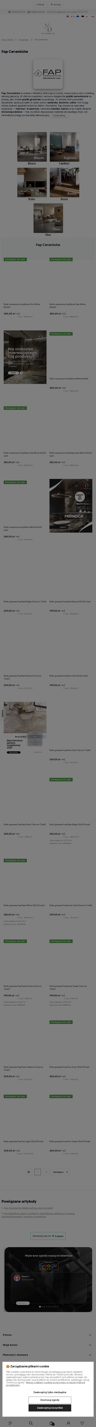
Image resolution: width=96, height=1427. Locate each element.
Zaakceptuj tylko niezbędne (49, 1392)
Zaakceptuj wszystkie (50, 1407)
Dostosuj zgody (49, 1400)
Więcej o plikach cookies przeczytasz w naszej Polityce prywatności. (45, 1384)
